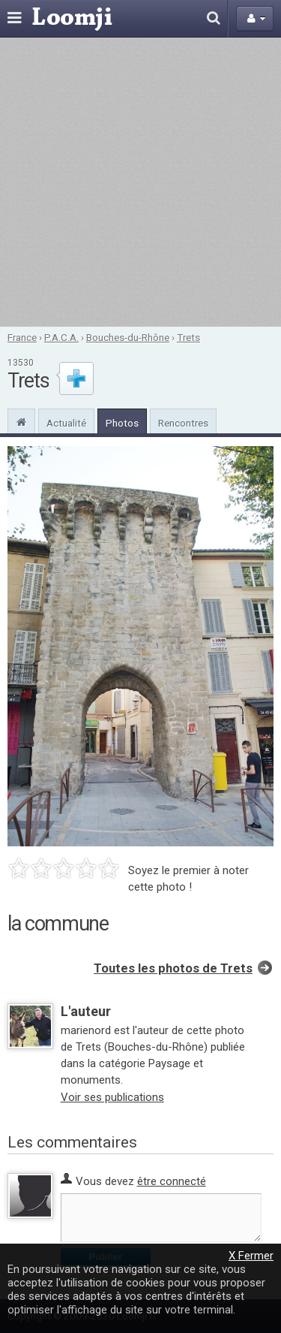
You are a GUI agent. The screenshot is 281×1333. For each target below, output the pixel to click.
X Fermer (251, 1255)
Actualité (66, 423)
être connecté (171, 1181)
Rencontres (183, 423)
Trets (188, 337)
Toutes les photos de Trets (173, 968)
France (22, 337)
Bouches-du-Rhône (127, 337)
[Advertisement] (140, 182)
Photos (122, 423)
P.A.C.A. (61, 337)
